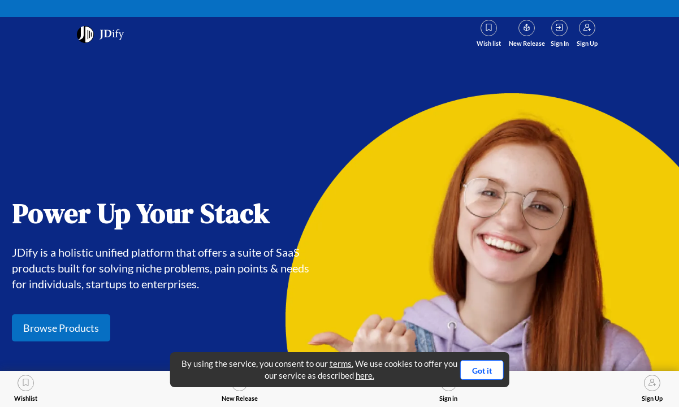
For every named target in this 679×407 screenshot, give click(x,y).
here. (365, 375)
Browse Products (61, 328)
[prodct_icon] (101, 34)
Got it (482, 370)
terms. (341, 363)
